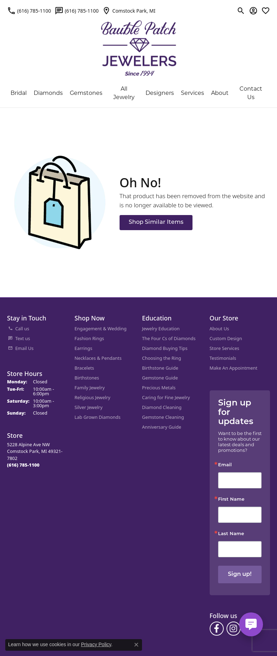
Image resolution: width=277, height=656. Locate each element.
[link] (29, 11)
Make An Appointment (233, 368)
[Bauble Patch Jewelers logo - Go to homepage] (138, 43)
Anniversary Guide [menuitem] (161, 427)
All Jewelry (124, 93)
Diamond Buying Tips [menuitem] (165, 348)
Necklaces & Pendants (98, 358)
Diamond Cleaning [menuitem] (162, 407)
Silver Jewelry (89, 407)
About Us (219, 328)
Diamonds (48, 93)
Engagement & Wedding (101, 328)
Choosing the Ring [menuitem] (161, 358)
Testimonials (223, 358)
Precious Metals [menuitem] (159, 387)
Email (225, 465)
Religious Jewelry (92, 397)
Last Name (231, 534)
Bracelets (84, 368)
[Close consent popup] (136, 645)
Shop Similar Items (156, 222)
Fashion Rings (89, 338)
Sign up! (239, 574)
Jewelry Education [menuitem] (161, 328)
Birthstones (87, 378)
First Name (231, 499)
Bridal (19, 93)
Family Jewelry (90, 387)
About (220, 93)
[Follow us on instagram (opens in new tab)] (234, 629)
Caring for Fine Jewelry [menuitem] (166, 397)
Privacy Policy (96, 644)
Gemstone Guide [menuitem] (160, 378)
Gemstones (86, 93)
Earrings (84, 348)
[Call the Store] (23, 465)
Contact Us (250, 93)
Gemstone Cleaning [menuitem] (163, 417)
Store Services (224, 348)
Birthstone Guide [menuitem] (160, 368)
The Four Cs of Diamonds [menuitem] (169, 338)
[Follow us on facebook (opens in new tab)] (217, 629)
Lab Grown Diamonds (98, 417)
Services (192, 93)
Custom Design (226, 338)
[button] (241, 11)
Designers (160, 93)
